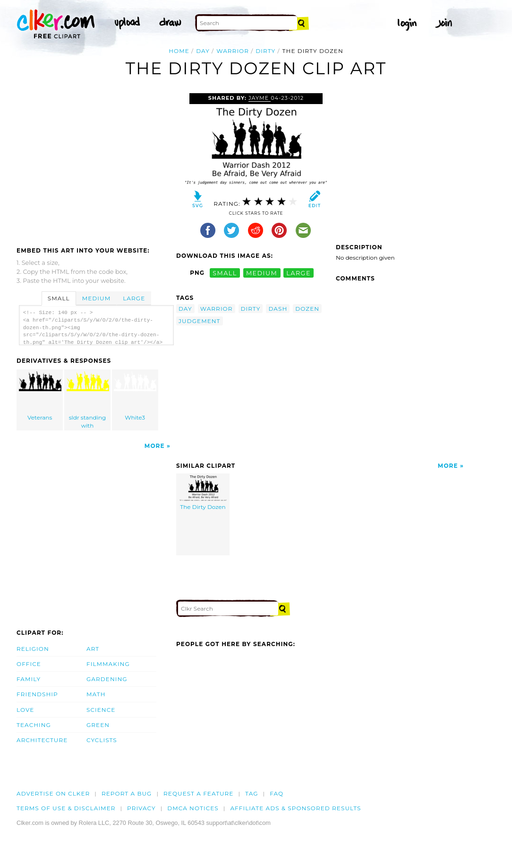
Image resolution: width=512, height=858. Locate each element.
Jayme (259, 98)
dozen (307, 308)
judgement (200, 320)
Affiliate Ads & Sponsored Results (295, 808)
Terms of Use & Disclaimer (66, 808)
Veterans (40, 396)
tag (251, 793)
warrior (232, 50)
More (155, 445)
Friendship (37, 694)
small (225, 272)
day (203, 50)
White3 (135, 396)
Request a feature (198, 793)
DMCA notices (193, 808)
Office (29, 663)
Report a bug (127, 793)
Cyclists (101, 740)
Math (96, 694)
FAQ (276, 793)
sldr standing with (88, 400)
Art (92, 648)
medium (261, 272)
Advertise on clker (53, 793)
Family (29, 679)
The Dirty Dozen (203, 492)
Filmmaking (108, 663)
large (298, 272)
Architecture (42, 740)
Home (179, 50)
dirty (265, 50)
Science (100, 709)
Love (25, 709)
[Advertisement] (96, 164)
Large (134, 298)
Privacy (141, 808)
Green (98, 724)
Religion (33, 648)
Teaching (34, 724)
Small (59, 298)
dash (277, 308)
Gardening (107, 679)
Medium (96, 298)
